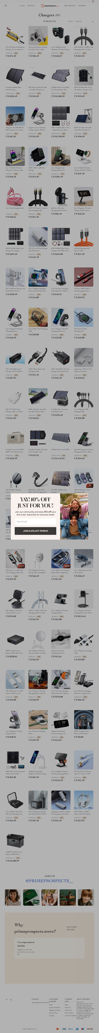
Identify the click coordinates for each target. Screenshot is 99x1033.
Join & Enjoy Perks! (35, 530)
